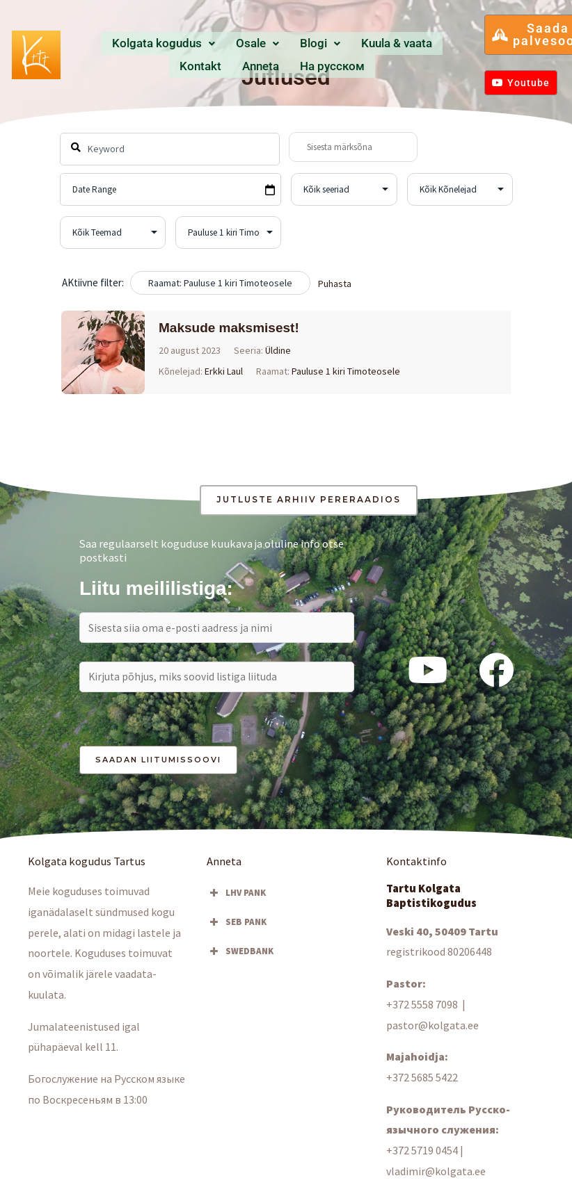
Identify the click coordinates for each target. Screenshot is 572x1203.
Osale (223, 44)
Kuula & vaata (326, 44)
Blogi (268, 44)
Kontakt (383, 44)
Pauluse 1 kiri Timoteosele (346, 371)
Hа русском (272, 65)
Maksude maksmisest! (229, 327)
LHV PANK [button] (236, 896)
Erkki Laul (224, 371)
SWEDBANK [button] (240, 955)
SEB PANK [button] (237, 926)
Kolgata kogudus (150, 44)
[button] (150, 44)
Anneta (424, 44)
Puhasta (334, 283)
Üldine (278, 350)
